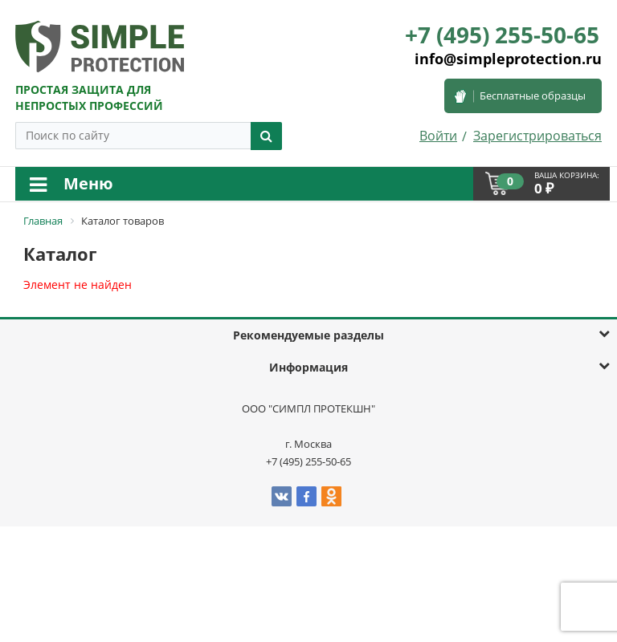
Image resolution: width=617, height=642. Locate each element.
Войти (438, 135)
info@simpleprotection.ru (508, 59)
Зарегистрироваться (537, 135)
